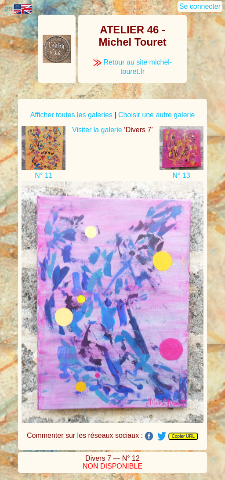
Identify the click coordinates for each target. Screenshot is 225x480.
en (18, 8)
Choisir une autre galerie (156, 115)
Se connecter (200, 6)
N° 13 (181, 175)
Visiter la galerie (97, 130)
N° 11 (43, 175)
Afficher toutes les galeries (71, 115)
